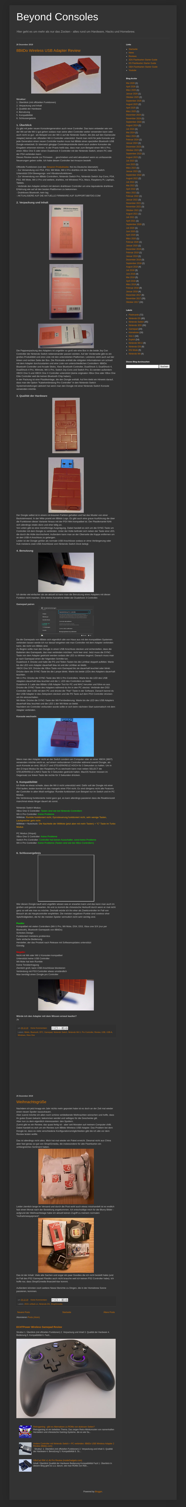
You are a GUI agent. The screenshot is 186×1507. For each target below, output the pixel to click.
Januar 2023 (132, 171)
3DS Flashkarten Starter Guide (143, 60)
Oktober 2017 (132, 302)
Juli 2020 (130, 228)
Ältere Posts (109, 1312)
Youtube (132, 70)
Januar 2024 (132, 143)
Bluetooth (34, 1032)
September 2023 (134, 153)
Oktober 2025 (132, 97)
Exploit (132, 339)
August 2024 (132, 125)
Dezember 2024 (133, 115)
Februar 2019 (132, 252)
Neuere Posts (23, 1312)
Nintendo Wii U (74, 1032)
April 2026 (130, 86)
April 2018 (130, 281)
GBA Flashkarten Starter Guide (143, 67)
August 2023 (132, 157)
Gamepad (48, 1032)
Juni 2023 (130, 164)
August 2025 (132, 104)
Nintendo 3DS (135, 325)
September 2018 (134, 263)
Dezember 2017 (133, 295)
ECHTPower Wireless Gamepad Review (39, 1327)
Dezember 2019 (133, 249)
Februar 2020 (132, 242)
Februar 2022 (132, 196)
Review (97, 1032)
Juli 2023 (130, 161)
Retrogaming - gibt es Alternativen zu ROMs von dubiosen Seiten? (64, 1427)
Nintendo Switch (60, 1032)
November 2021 (133, 206)
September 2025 (134, 101)
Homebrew (134, 332)
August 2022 (132, 178)
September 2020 (134, 224)
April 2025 (130, 108)
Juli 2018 (130, 270)
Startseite (66, 1312)
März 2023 (131, 168)
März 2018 (131, 284)
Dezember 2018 (133, 259)
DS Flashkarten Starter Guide (142, 63)
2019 (26, 1304)
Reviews (133, 56)
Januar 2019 (132, 256)
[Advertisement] (66, 1066)
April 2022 (130, 189)
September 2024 (134, 122)
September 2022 (134, 175)
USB (103, 1032)
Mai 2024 (130, 132)
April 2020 (130, 235)
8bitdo (26, 1032)
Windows (21, 1035)
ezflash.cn (34, 1304)
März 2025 (131, 111)
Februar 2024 (132, 139)
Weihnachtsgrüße (31, 1102)
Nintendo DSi (135, 346)
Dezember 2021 (133, 203)
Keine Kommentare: (39, 1028)
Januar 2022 (132, 200)
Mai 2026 (130, 83)
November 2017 (133, 298)
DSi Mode (133, 350)
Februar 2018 (132, 288)
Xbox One (30, 1035)
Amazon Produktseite (57, 167)
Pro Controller (87, 1032)
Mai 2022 (130, 185)
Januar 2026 (132, 94)
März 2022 (131, 192)
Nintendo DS (44, 1304)
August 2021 (132, 214)
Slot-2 (131, 336)
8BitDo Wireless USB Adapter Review (48, 50)
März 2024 (131, 136)
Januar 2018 (132, 291)
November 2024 (133, 118)
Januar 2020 (132, 245)
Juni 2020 (130, 231)
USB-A (109, 1032)
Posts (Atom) (34, 1317)
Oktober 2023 (132, 150)
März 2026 (131, 90)
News (131, 52)
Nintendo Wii (135, 354)
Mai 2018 (130, 277)
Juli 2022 (130, 182)
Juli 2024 (130, 129)
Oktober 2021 (132, 210)
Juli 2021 (130, 217)
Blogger (98, 1491)
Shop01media (57, 1304)
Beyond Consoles (57, 17)
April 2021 (130, 221)
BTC (41, 1032)
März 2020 (131, 238)
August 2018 (132, 267)
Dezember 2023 (133, 147)
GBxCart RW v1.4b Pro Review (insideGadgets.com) (57, 1460)
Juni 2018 (130, 274)
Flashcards (134, 315)
